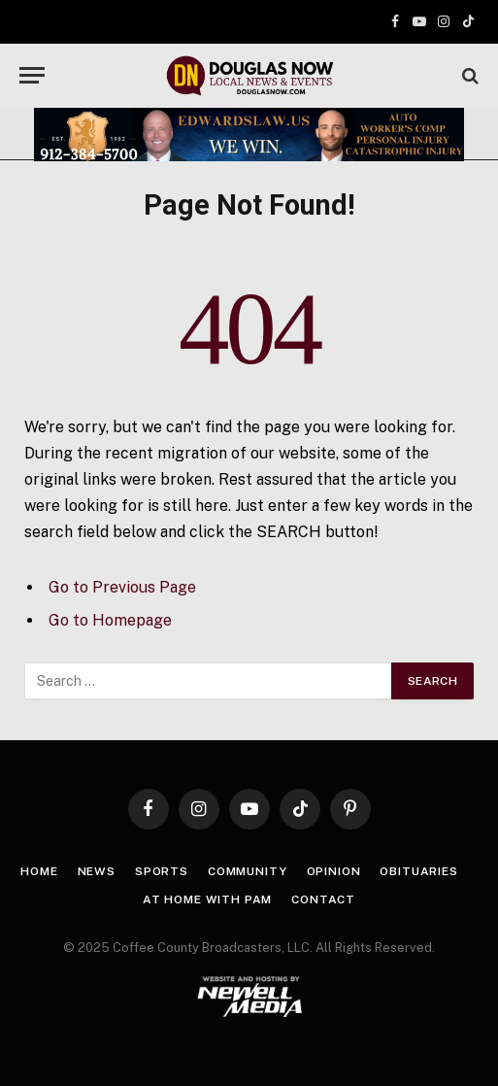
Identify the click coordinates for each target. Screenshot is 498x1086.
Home (38, 871)
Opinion (334, 871)
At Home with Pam (207, 899)
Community (247, 871)
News (97, 871)
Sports (161, 871)
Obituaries (418, 871)
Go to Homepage (110, 620)
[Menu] (32, 75)
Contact (323, 899)
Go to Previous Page (122, 587)
